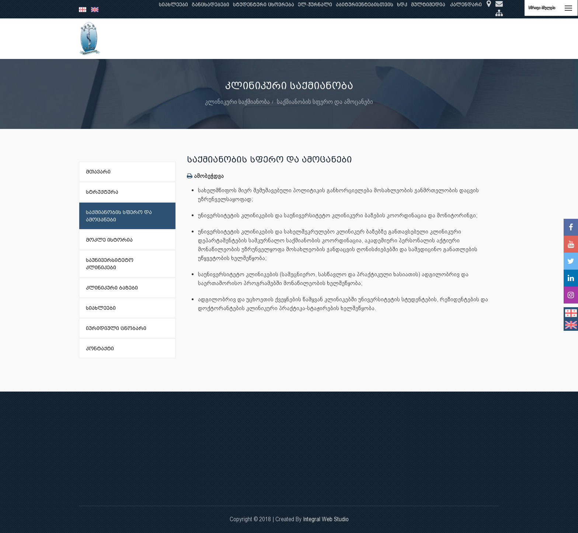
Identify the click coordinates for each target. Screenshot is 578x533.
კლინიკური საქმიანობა (278, 38)
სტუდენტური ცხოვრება (263, 4)
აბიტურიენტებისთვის (364, 4)
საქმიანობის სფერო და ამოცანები (325, 101)
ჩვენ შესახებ (155, 38)
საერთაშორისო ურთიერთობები (441, 38)
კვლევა (228, 38)
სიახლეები (173, 4)
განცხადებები (210, 4)
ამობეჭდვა (205, 175)
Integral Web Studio (326, 519)
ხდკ (402, 4)
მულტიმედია (428, 4)
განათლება (195, 38)
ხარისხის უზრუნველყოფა (353, 38)
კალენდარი (466, 4)
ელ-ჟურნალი (315, 4)
